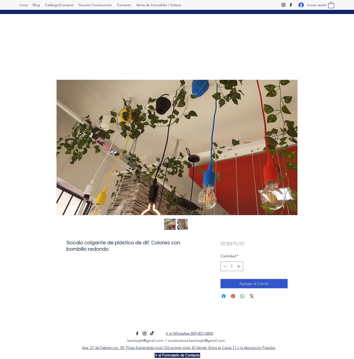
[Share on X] (252, 296)
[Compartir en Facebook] (224, 296)
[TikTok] (151, 333)
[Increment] (239, 266)
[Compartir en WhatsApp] (242, 296)
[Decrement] (224, 266)
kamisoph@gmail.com (145, 340)
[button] (331, 4)
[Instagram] (283, 4)
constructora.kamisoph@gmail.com (196, 340)
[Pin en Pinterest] (233, 296)
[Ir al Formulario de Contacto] (177, 355)
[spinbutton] (232, 266)
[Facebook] (290, 4)
